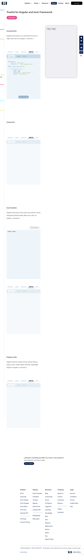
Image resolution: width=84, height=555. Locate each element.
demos (54, 3)
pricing (37, 3)
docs (46, 519)
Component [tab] (11, 56)
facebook (60, 512)
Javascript (10, 52)
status (47, 533)
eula (71, 506)
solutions (28, 3)
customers (61, 500)
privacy (72, 500)
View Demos (11, 17)
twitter (60, 509)
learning (60, 3)
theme (14, 72)
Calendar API (24, 513)
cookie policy (74, 503)
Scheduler (36, 497)
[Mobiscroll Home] (4, 3)
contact (60, 497)
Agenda (35, 503)
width (14, 74)
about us (60, 493)
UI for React (23, 506)
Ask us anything (29, 463)
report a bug (49, 539)
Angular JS (23, 52)
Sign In (67, 3)
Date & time (36, 506)
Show (53, 29)
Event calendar (37, 493)
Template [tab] (18, 56)
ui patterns (48, 503)
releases (47, 523)
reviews (60, 503)
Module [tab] (24, 56)
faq (46, 536)
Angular (31, 51)
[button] (81, 56)
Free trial (76, 3)
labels (15, 77)
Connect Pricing (25, 522)
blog (46, 493)
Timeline (35, 500)
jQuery (17, 52)
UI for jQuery (24, 500)
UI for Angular (24, 503)
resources (46, 3)
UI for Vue (23, 510)
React (37, 52)
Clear (48, 29)
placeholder (16, 75)
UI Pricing (23, 519)
